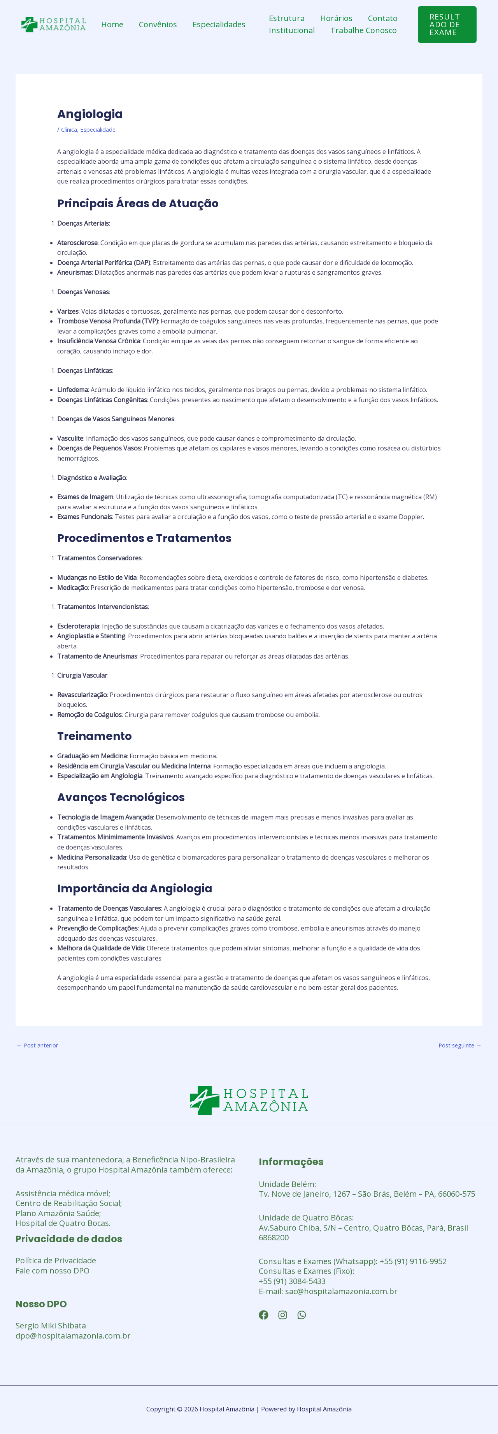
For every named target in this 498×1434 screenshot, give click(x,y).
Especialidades (219, 24)
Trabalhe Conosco (363, 30)
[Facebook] (263, 1316)
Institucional (292, 30)
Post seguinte (457, 1046)
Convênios (158, 24)
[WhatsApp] (302, 1316)
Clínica (70, 129)
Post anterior (39, 1046)
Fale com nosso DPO (52, 1271)
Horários (336, 18)
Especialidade (102, 129)
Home (112, 24)
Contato (383, 18)
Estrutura (287, 18)
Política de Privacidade (56, 1261)
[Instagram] (283, 1316)
